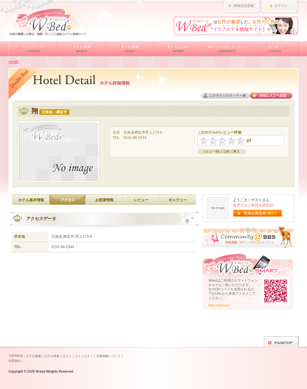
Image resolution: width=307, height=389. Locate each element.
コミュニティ (84, 356)
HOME (14, 62)
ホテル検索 (33, 356)
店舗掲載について (108, 356)
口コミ (67, 356)
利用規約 (15, 361)
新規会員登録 (262, 205)
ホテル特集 (52, 356)
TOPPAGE (16, 356)
